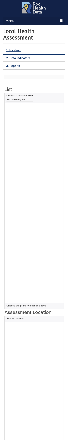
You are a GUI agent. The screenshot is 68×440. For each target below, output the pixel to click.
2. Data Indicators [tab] (18, 58)
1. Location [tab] (13, 50)
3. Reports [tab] (13, 66)
